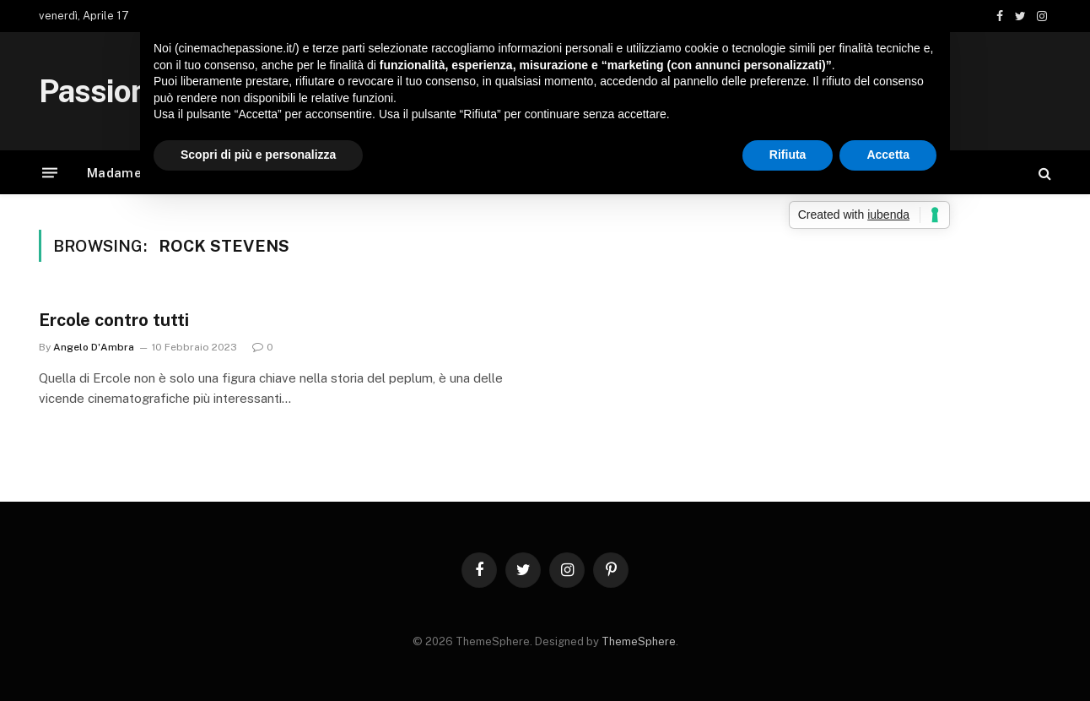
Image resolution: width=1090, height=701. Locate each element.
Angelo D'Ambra (93, 347)
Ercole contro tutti (114, 320)
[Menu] (49, 173)
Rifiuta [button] (788, 154)
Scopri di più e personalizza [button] (258, 154)
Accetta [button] (887, 154)
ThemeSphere (639, 641)
